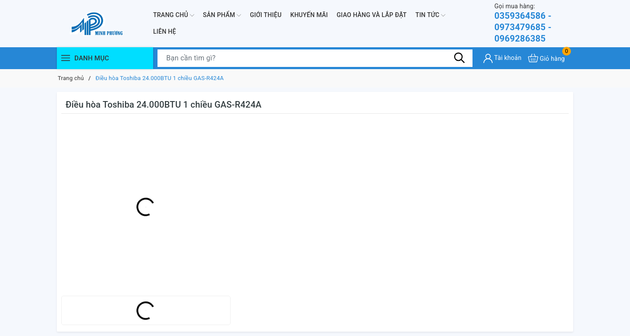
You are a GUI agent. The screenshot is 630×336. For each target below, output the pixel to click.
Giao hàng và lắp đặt (372, 14)
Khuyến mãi (309, 14)
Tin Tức (431, 15)
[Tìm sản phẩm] (315, 58)
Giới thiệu (265, 14)
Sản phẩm (222, 15)
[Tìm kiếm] (459, 57)
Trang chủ (173, 15)
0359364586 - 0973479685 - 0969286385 (533, 23)
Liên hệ (164, 31)
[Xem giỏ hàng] (546, 58)
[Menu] (65, 58)
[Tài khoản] (502, 58)
